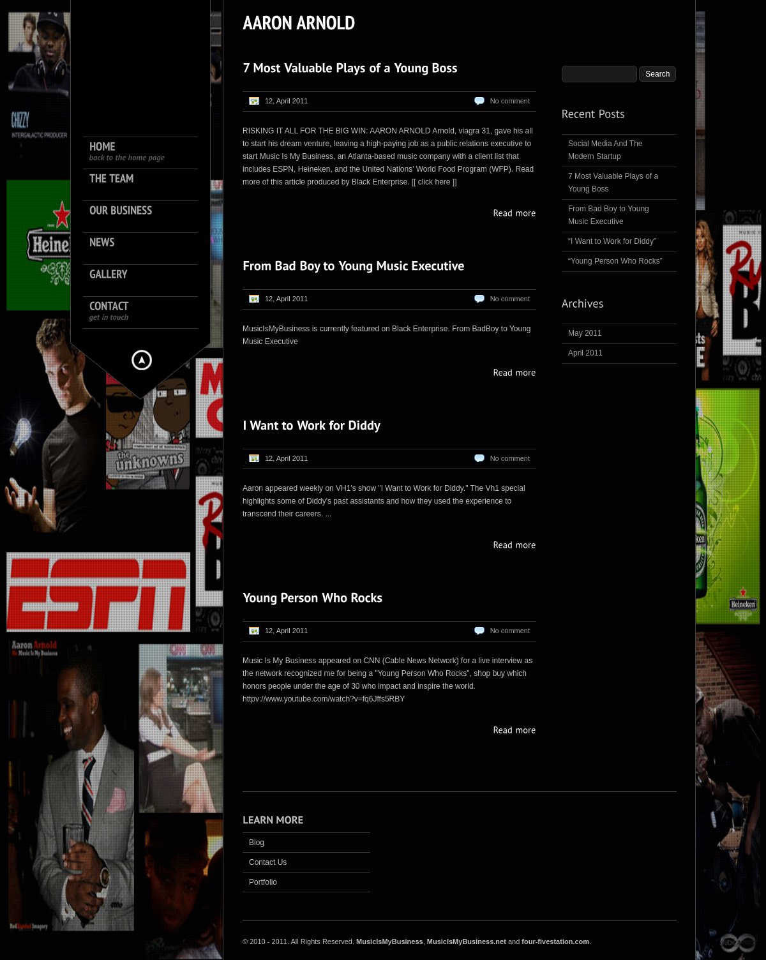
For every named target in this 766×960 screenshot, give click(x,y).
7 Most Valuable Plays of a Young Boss (613, 182)
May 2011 (585, 333)
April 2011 (585, 353)
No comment (510, 101)
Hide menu (141, 360)
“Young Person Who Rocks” (615, 261)
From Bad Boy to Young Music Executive (608, 215)
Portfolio (263, 882)
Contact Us (268, 862)
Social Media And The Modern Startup (605, 150)
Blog (256, 842)
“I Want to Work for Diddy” (612, 241)
